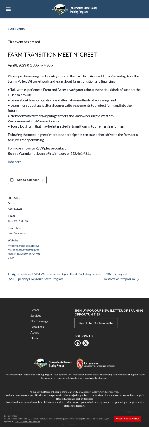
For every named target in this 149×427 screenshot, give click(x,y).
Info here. (15, 162)
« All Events (16, 29)
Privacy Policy (80, 395)
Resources (37, 326)
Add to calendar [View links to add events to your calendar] (28, 180)
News (34, 338)
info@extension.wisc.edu (60, 395)
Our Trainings (39, 321)
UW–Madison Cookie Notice (27, 421)
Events (34, 310)
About (34, 332)
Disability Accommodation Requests (75, 398)
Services (35, 315)
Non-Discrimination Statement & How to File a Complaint (117, 395)
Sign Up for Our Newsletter (96, 323)
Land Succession (17, 233)
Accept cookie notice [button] (127, 419)
